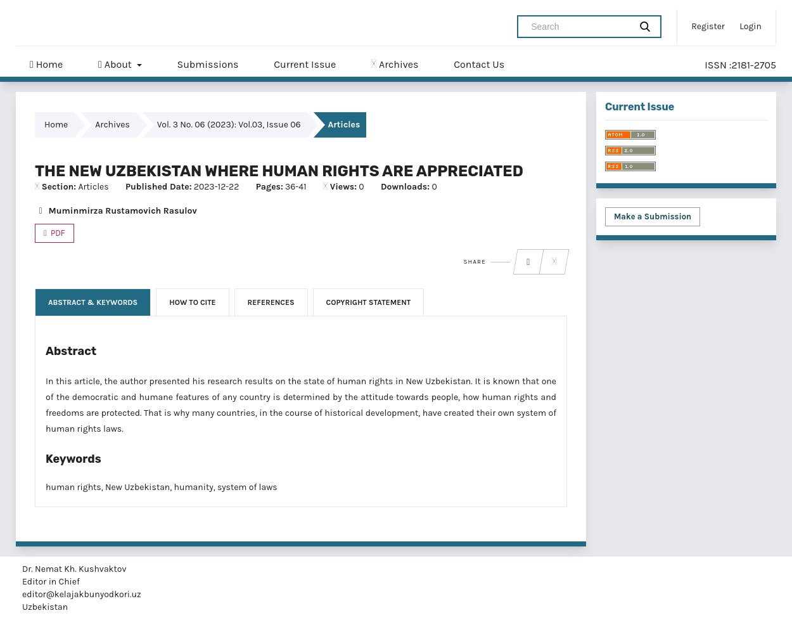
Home (46, 64)
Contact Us (479, 64)
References (271, 302)
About (116, 64)
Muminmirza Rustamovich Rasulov (116, 210)
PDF (57, 233)
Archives (394, 64)
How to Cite (192, 302)
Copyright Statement (368, 302)
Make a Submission (652, 216)
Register (708, 26)
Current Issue (305, 64)
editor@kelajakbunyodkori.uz (81, 594)
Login (750, 26)
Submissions (207, 64)
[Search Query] (579, 26)
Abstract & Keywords (92, 302)
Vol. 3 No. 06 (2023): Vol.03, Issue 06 (229, 124)
